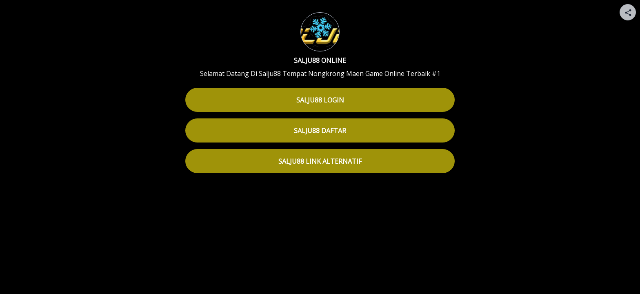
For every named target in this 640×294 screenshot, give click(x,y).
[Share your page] (628, 12)
